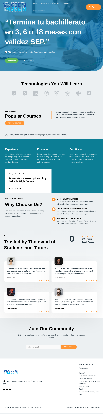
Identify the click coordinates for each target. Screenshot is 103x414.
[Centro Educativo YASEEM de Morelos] (14, 7)
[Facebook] (4, 390)
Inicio (34, 4)
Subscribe (68, 347)
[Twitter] (7, 390)
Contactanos (66, 4)
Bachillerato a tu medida (49, 4)
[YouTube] (10, 390)
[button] (93, 7)
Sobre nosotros (38, 11)
